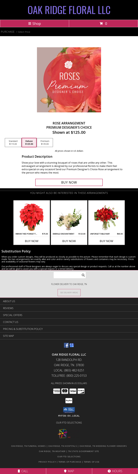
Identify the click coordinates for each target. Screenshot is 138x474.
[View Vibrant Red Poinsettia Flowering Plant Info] (31, 216)
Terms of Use (92, 461)
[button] (69, 410)
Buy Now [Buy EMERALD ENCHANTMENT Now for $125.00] (69, 241)
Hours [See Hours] (115, 471)
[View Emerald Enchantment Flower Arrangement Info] (69, 216)
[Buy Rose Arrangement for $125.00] (69, 182)
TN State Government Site (83, 451)
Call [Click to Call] (23, 471)
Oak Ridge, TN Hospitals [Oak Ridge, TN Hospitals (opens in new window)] (62, 446)
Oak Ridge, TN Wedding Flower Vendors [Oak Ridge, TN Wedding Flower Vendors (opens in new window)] (103, 446)
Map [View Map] (69, 471)
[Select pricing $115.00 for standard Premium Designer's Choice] (13, 142)
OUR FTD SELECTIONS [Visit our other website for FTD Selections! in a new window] (69, 422)
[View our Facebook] (66, 346)
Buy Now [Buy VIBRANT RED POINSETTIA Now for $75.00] (31, 241)
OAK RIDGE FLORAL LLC (69, 9)
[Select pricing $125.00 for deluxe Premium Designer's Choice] (29, 142)
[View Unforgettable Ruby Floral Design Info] (106, 216)
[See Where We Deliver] (69, 292)
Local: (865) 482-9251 (69, 370)
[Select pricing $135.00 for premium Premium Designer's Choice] (45, 142)
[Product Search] (69, 275)
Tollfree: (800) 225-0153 (69, 376)
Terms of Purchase (70, 461)
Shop (34, 23)
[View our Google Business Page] (71, 346)
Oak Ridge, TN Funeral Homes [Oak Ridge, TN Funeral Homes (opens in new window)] (28, 446)
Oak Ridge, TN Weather (52, 451)
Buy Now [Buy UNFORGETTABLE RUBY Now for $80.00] (106, 241)
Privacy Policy (47, 461)
